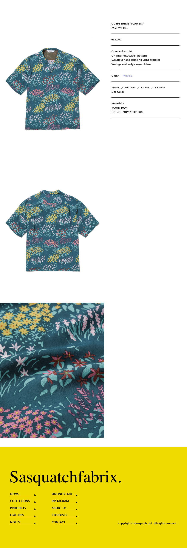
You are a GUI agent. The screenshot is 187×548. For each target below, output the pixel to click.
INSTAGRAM (60, 501)
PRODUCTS (18, 508)
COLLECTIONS (20, 501)
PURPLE (127, 75)
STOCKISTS (59, 515)
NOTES (15, 522)
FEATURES (17, 515)
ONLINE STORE (62, 494)
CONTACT (58, 522)
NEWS (14, 494)
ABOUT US (59, 508)
